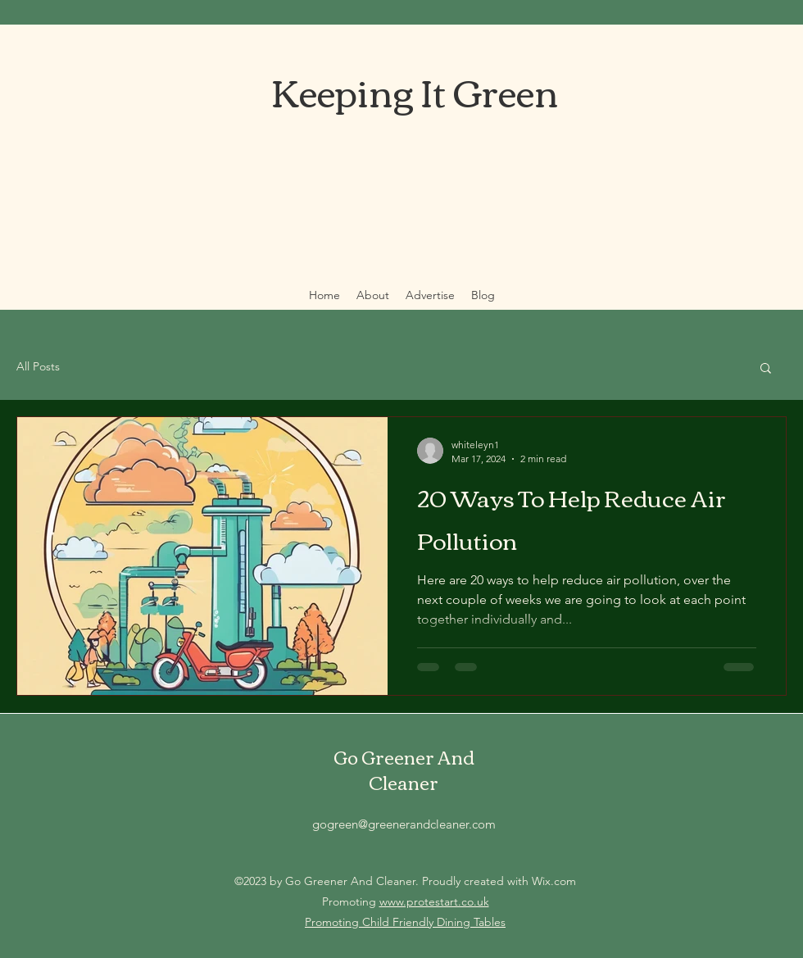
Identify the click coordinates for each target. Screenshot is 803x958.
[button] (766, 369)
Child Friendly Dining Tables (434, 922)
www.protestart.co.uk (434, 901)
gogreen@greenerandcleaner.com (404, 824)
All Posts (38, 366)
